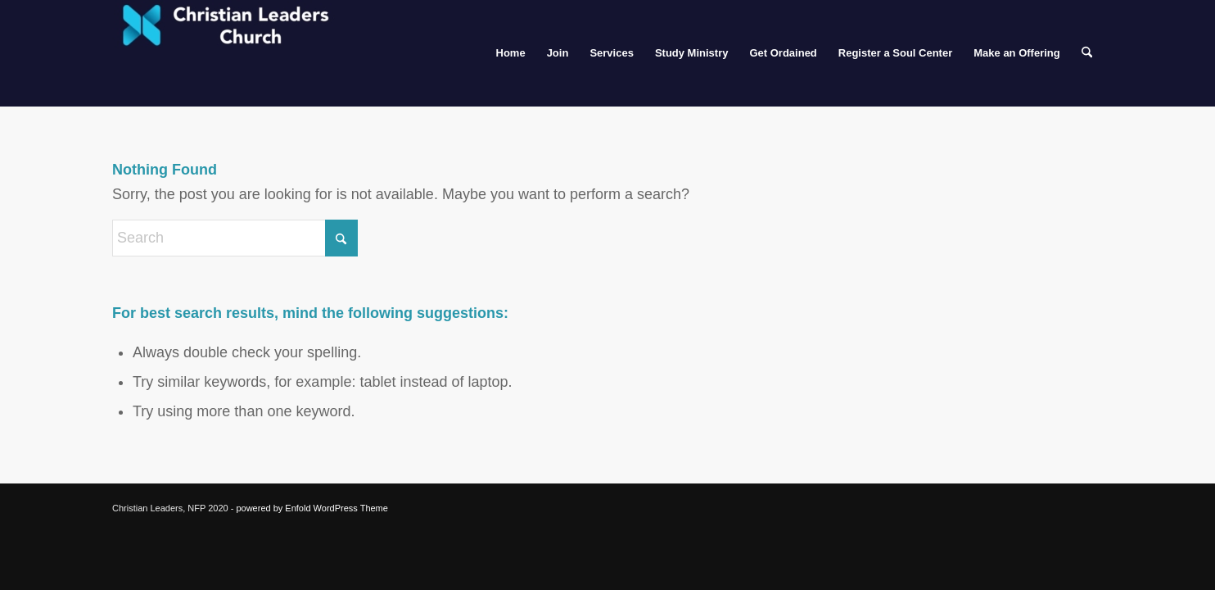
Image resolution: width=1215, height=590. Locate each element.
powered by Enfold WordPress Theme (311, 508)
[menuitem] (511, 53)
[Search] (1087, 53)
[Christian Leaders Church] (235, 53)
